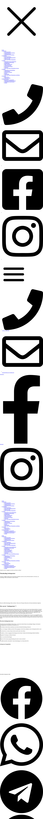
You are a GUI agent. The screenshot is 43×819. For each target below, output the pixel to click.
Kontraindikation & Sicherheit (9, 503)
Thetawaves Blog (7, 528)
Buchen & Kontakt (5, 529)
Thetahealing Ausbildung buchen (10, 531)
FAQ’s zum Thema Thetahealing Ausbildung (12, 560)
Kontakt (5, 533)
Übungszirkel (6, 525)
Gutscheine (6, 518)
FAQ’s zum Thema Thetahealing (9, 510)
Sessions (3, 511)
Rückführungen (7, 514)
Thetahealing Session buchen (9, 532)
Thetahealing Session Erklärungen (10, 512)
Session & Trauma (7, 502)
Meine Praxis (6, 527)
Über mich (4, 561)
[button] (21, 698)
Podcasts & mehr (7, 509)
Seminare (3, 520)
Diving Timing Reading (8, 517)
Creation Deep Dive (7, 516)
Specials (5, 524)
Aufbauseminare (7, 522)
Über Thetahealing (7, 507)
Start (3, 500)
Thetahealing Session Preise (9, 513)
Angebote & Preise (7, 504)
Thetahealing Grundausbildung (9, 521)
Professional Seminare (8, 523)
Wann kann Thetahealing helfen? (10, 508)
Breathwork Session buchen (9, 530)
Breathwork (4, 501)
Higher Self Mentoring (8, 515)
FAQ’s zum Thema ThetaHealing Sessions (11, 519)
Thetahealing (4, 506)
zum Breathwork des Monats (9, 505)
